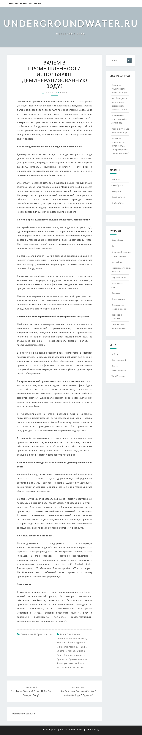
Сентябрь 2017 (118, 185)
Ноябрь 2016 (117, 203)
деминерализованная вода (71, 638)
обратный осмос (66, 650)
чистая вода (64, 667)
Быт (113, 246)
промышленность (78, 659)
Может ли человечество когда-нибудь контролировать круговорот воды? (120, 145)
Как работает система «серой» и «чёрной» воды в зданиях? (78, 691)
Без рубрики (117, 240)
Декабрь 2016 (118, 197)
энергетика (78, 667)
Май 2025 (115, 179)
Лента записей (118, 360)
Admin (63, 92)
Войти (114, 354)
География (116, 262)
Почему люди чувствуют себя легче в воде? (119, 119)
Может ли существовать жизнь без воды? (119, 89)
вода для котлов (70, 634)
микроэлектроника (67, 646)
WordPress (78, 729)
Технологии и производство (36, 634)
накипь (83, 646)
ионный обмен (65, 642)
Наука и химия (118, 299)
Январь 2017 (117, 191)
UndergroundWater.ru (25, 3)
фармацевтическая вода (70, 663)
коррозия (79, 642)
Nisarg (95, 729)
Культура (115, 293)
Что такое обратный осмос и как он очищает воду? (31, 691)
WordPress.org (118, 376)
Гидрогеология (118, 277)
